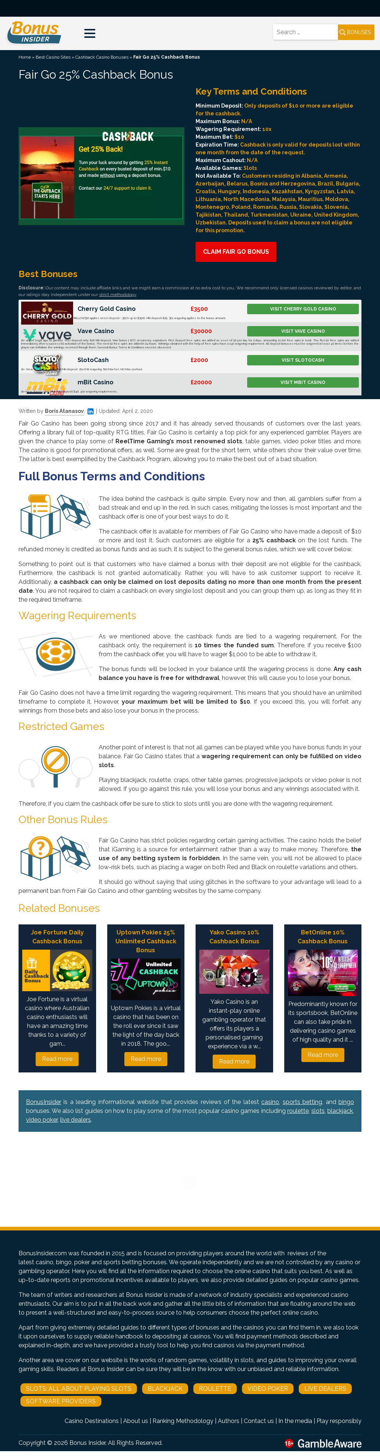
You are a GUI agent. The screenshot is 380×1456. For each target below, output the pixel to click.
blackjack (340, 1110)
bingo (346, 1101)
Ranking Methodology (183, 1420)
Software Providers (61, 1401)
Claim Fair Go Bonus (236, 251)
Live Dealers (325, 1388)
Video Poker (268, 1388)
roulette (298, 1110)
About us (135, 1420)
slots (318, 1110)
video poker (42, 1119)
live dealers (75, 1119)
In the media (295, 1420)
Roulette (215, 1388)
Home (25, 57)
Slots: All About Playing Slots (78, 1388)
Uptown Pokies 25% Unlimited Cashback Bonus (145, 941)
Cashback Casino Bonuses (101, 57)
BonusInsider (43, 1101)
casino (270, 1101)
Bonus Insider (87, 1442)
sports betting (302, 1101)
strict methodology (117, 294)
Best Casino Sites (53, 57)
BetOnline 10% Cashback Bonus (323, 937)
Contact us (259, 1420)
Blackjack (165, 1388)
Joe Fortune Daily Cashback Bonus (57, 937)
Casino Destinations (92, 1420)
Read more (57, 1058)
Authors (228, 1420)
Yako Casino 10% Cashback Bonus (234, 937)
